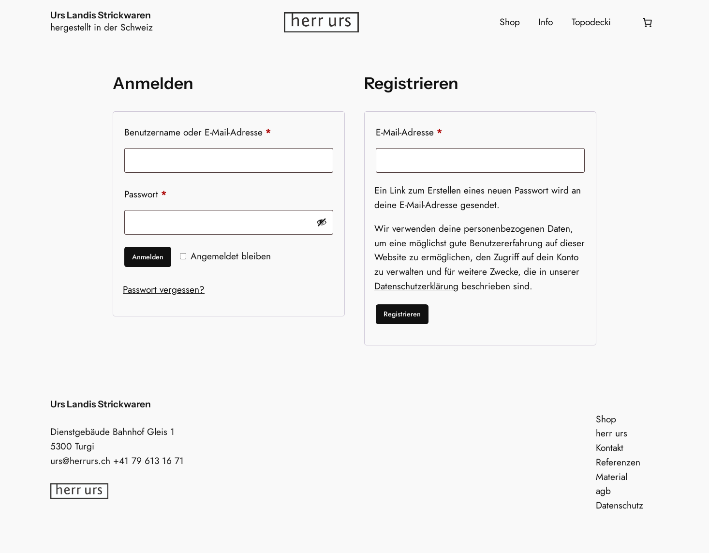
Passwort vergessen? (164, 289)
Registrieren (402, 314)
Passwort (168, 193)
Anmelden (147, 257)
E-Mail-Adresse (432, 131)
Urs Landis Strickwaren (100, 15)
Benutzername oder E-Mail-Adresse (220, 131)
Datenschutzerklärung (416, 286)
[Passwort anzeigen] (321, 222)
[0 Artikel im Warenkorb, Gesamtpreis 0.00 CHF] (647, 22)
